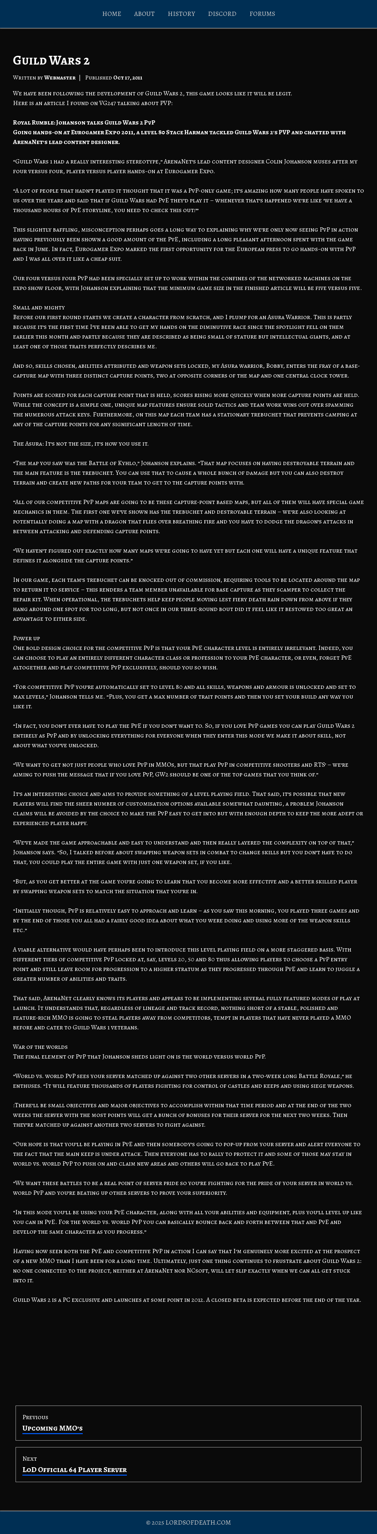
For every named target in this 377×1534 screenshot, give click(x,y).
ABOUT (144, 13)
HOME (111, 13)
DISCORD (222, 13)
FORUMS (262, 13)
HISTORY (181, 13)
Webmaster (60, 77)
